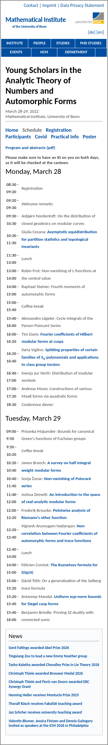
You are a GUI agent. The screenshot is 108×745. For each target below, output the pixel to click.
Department (76, 52)
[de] (91, 32)
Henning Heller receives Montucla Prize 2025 (44, 695)
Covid (41, 136)
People (39, 43)
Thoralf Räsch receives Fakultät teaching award (45, 703)
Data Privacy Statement (82, 5)
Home (11, 130)
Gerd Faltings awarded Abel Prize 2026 (39, 647)
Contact (31, 5)
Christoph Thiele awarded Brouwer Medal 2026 (46, 673)
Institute (14, 43)
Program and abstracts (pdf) (30, 147)
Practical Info (65, 136)
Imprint (49, 5)
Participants (18, 136)
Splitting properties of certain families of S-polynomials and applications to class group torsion (60, 357)
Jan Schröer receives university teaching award (45, 712)
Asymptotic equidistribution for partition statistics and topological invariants (59, 239)
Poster (89, 136)
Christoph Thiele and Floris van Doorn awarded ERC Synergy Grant (49, 684)
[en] (100, 32)
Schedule (32, 130)
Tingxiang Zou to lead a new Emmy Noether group (48, 656)
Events (16, 52)
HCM (44, 52)
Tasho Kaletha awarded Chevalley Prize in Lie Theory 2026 (54, 664)
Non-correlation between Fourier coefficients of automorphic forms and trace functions (59, 533)
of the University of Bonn (29, 26)
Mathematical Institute (35, 20)
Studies (62, 43)
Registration (58, 130)
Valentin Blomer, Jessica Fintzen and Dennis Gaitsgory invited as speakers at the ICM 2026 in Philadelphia (51, 723)
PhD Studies (90, 43)
